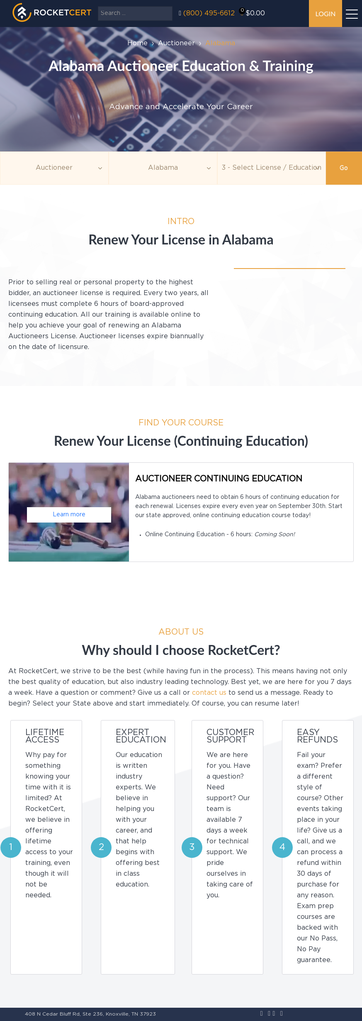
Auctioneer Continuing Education (218, 479)
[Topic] (54, 168)
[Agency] (163, 168)
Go (344, 168)
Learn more (69, 514)
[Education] (271, 168)
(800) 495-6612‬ (209, 13)
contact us (209, 693)
